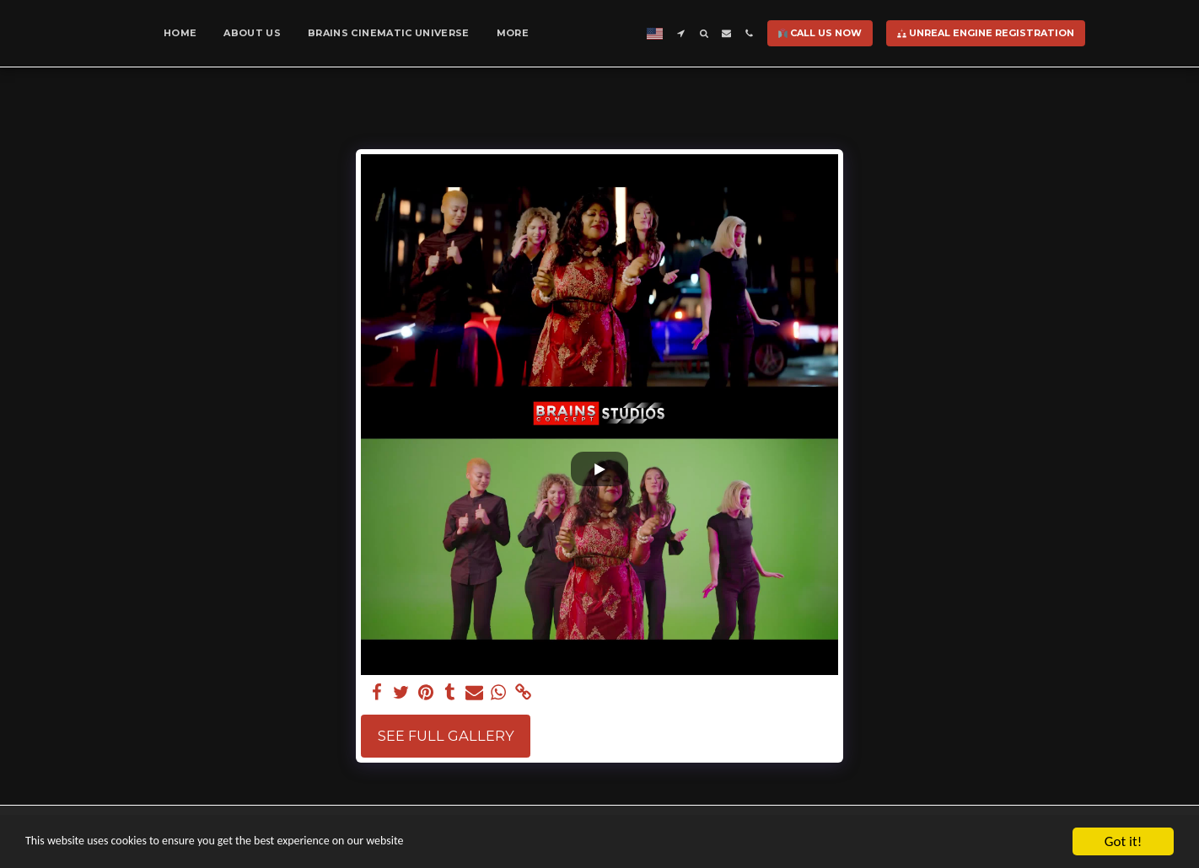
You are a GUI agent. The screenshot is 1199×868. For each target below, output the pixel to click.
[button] (724, 33)
